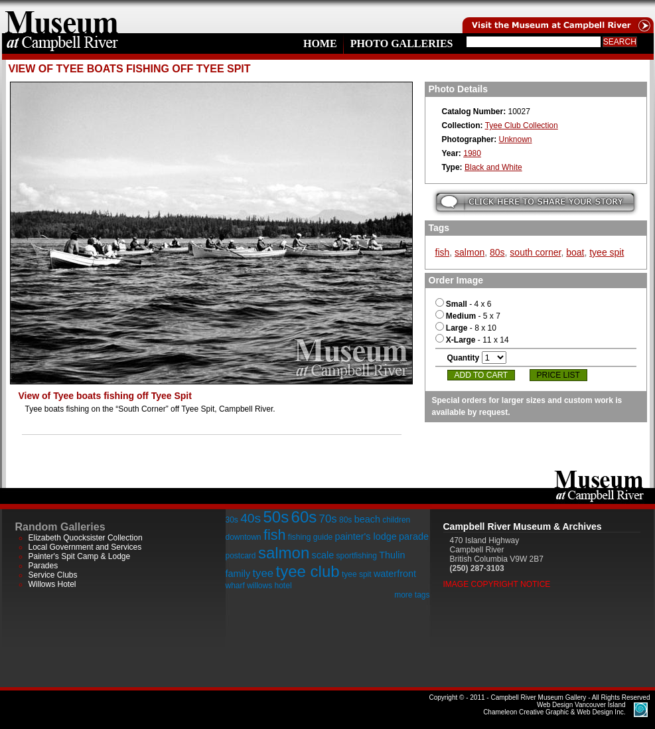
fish (442, 252)
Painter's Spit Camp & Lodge (80, 556)
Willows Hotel (52, 584)
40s (250, 518)
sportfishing (356, 555)
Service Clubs (53, 575)
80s (497, 252)
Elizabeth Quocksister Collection (86, 537)
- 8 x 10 (465, 328)
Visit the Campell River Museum (557, 16)
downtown (243, 537)
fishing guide (310, 537)
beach (367, 519)
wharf (235, 585)
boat (575, 252)
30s (232, 520)
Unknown (515, 139)
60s (304, 517)
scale (323, 555)
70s (328, 519)
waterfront (395, 573)
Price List (558, 375)
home (61, 16)
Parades (43, 565)
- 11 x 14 (472, 340)
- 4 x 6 (463, 304)
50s (276, 517)
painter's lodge (366, 536)
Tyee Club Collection (521, 125)
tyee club (308, 571)
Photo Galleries (401, 43)
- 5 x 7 (467, 316)
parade (414, 536)
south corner (535, 252)
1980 (472, 153)
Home (320, 43)
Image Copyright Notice (497, 584)
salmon (469, 252)
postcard (241, 555)
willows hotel (269, 585)
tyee (262, 573)
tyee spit (606, 252)
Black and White (493, 167)
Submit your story (535, 202)
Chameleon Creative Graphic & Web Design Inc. (554, 708)
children (396, 520)
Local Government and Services (85, 547)
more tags (411, 595)
